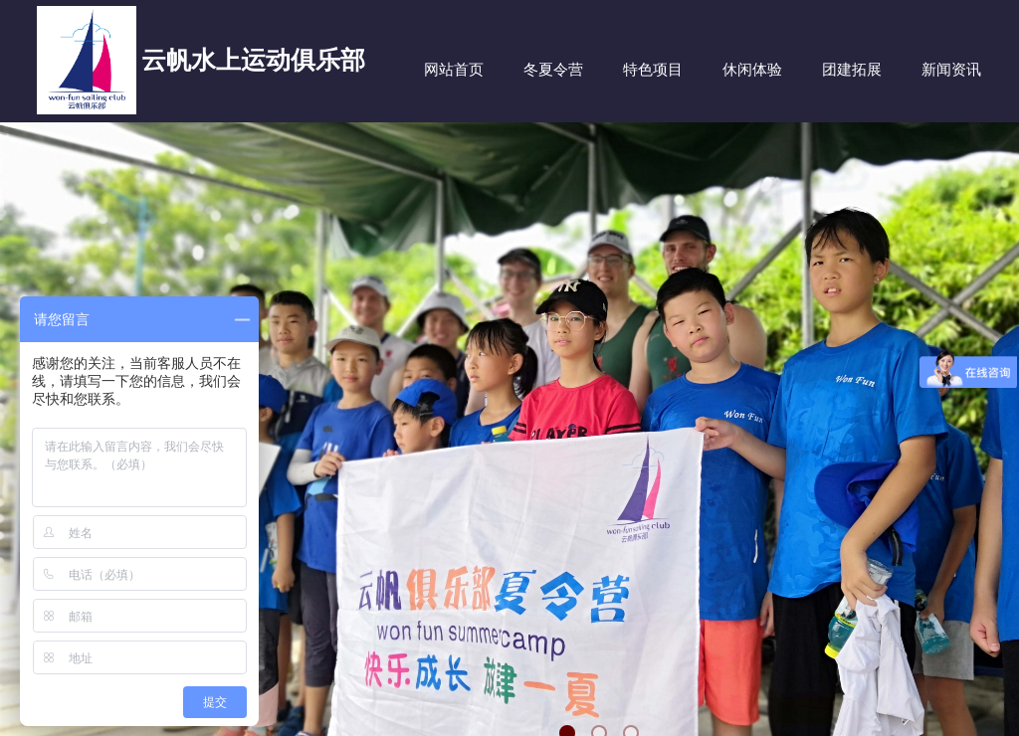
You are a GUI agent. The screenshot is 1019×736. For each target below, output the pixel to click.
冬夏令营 (553, 70)
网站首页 (454, 70)
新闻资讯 (951, 70)
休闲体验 (752, 70)
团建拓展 (852, 70)
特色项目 (653, 70)
